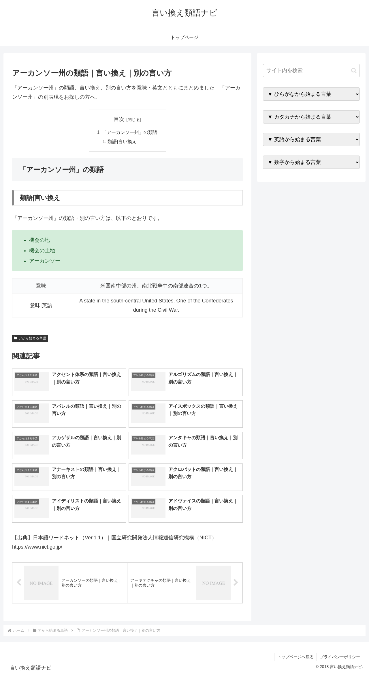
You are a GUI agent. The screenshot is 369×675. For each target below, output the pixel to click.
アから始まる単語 (30, 338)
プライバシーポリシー (340, 657)
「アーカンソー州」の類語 (129, 132)
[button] (354, 70)
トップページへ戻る (295, 657)
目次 (119, 119)
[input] (311, 70)
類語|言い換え (122, 141)
